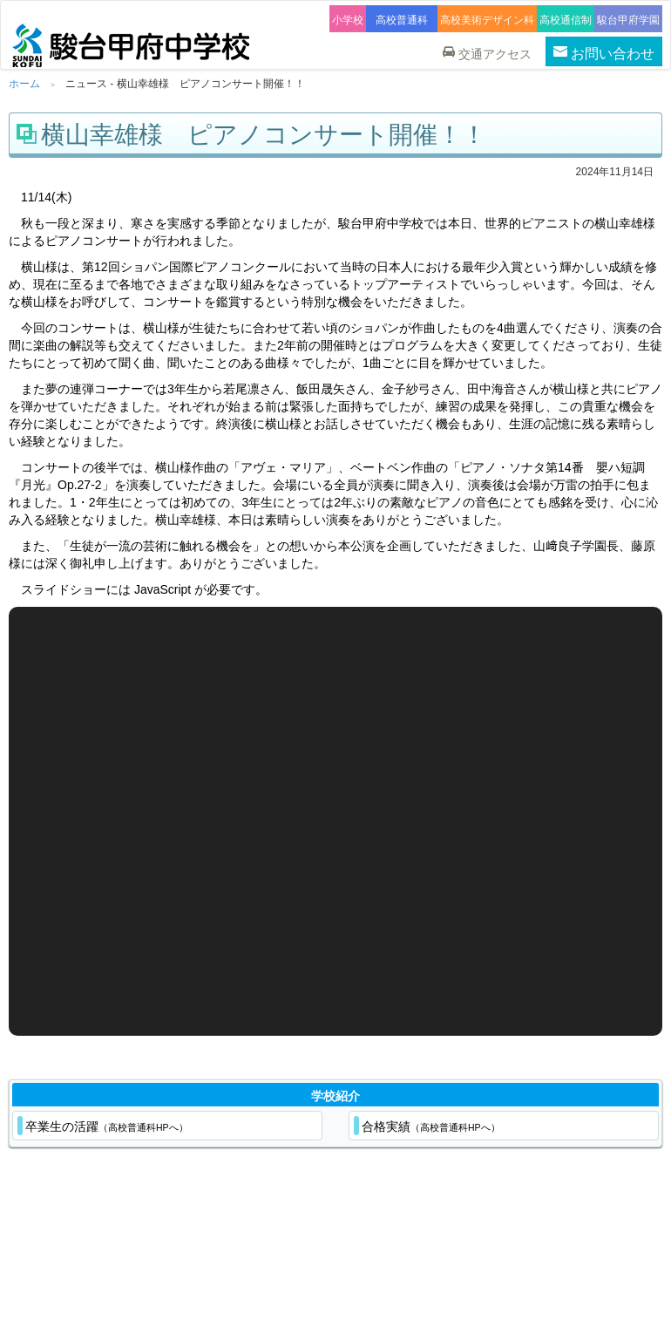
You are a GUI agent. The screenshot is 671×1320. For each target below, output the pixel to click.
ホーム (24, 84)
